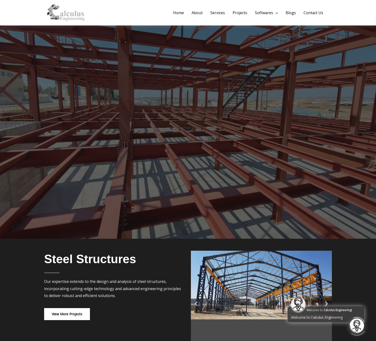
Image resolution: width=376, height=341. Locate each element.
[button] (275, 12)
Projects (240, 12)
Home (178, 12)
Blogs (291, 12)
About (197, 12)
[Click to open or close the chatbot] (357, 325)
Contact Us (313, 12)
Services (217, 12)
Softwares (266, 12)
